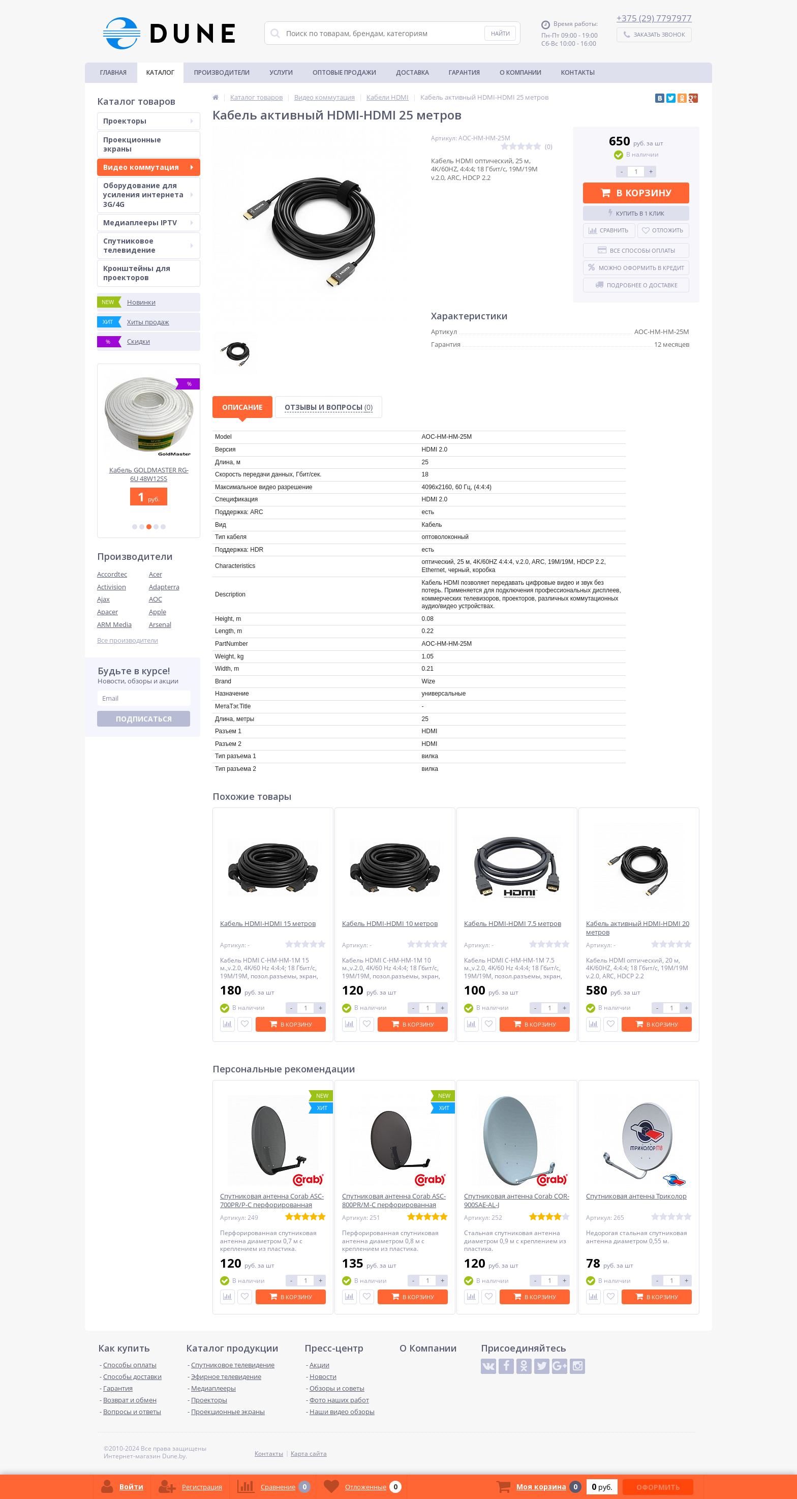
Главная (113, 72)
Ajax (103, 599)
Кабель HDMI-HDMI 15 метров (268, 923)
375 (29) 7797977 (657, 18)
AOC (155, 599)
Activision (111, 586)
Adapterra (164, 586)
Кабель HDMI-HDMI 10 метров (390, 923)
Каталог (160, 72)
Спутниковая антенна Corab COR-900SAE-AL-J (516, 1200)
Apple (157, 611)
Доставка (412, 72)
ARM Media (114, 624)
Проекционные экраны (132, 144)
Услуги (281, 72)
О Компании (520, 72)
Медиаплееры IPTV (148, 222)
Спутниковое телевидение (148, 245)
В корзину (636, 193)
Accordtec (112, 574)
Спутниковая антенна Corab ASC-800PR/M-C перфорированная (394, 1200)
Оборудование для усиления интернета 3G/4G (148, 194)
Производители (222, 72)
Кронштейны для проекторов (136, 272)
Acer (155, 574)
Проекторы (148, 121)
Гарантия (464, 72)
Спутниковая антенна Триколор (636, 1196)
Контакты (578, 72)
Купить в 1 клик (636, 213)
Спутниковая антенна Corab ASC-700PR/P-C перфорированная (272, 1200)
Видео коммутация (148, 167)
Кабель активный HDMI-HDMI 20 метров (637, 928)
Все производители (127, 640)
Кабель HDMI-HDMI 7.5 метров (512, 923)
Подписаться (144, 719)
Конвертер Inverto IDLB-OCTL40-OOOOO (149, 474)
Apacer (107, 611)
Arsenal (160, 624)
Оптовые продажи (344, 72)
